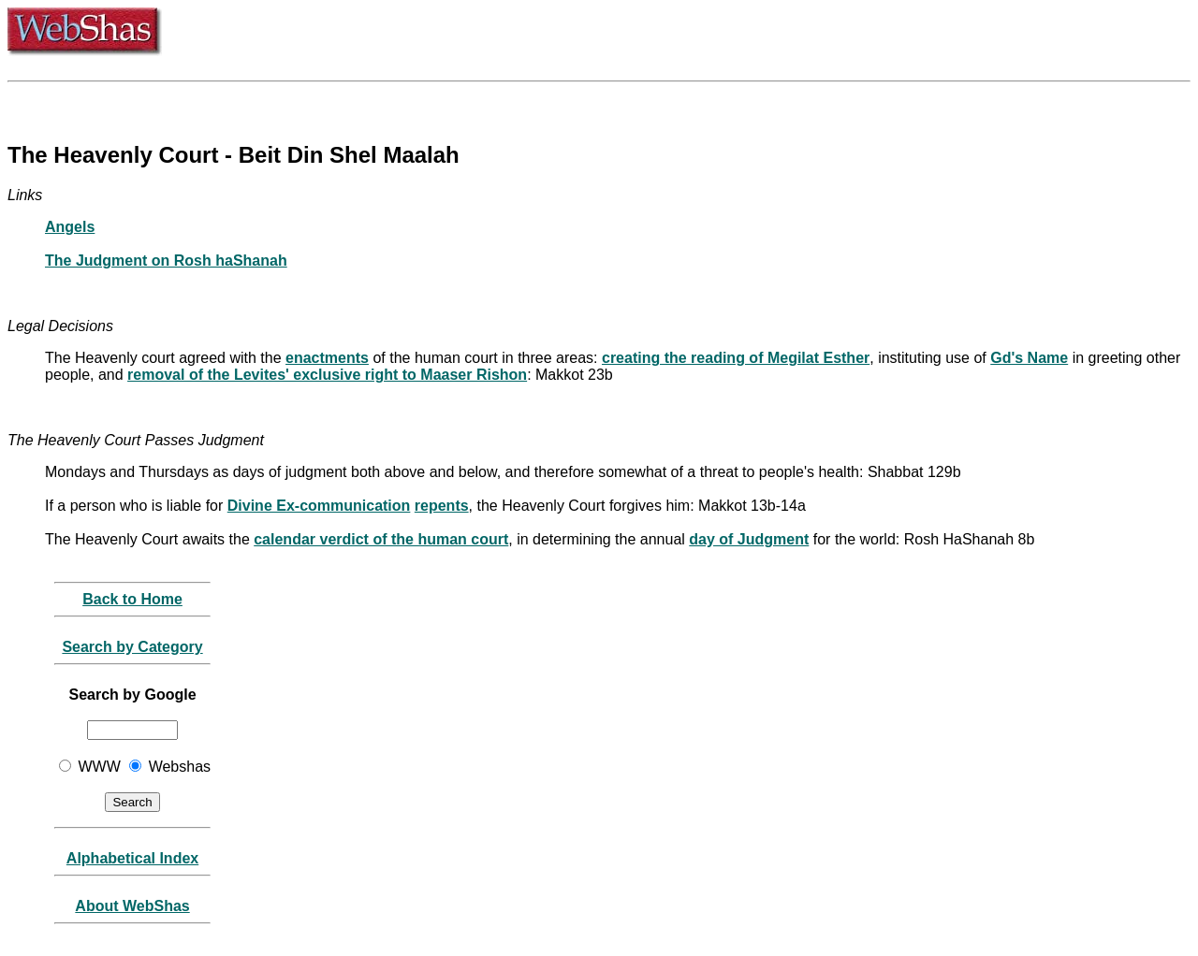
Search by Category (132, 647)
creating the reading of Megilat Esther (735, 358)
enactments (327, 358)
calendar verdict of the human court (381, 539)
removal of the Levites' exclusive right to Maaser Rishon (327, 375)
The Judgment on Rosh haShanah (166, 260)
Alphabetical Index (132, 858)
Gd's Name (1029, 358)
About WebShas (132, 906)
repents (442, 506)
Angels (70, 227)
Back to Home (132, 599)
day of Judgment (749, 539)
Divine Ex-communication (319, 506)
